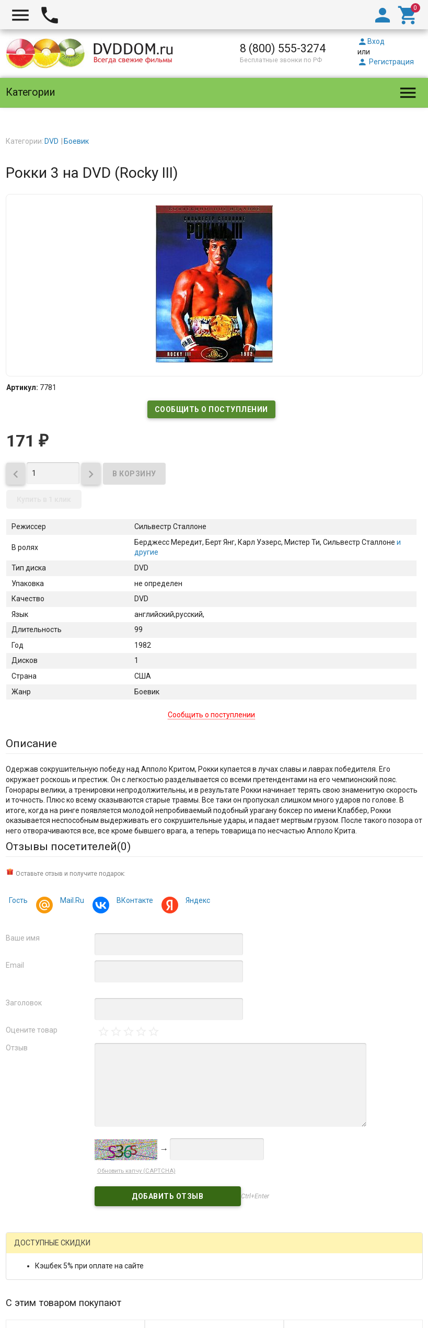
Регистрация (385, 62)
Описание (31, 743)
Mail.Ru (70, 901)
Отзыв (17, 1048)
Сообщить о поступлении (211, 409)
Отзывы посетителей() (68, 846)
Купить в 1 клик (44, 499)
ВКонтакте (133, 901)
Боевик (76, 141)
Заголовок (24, 1003)
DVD (51, 141)
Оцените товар (31, 1030)
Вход (371, 41)
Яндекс (196, 901)
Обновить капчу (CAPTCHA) (136, 1170)
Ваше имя (23, 938)
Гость (18, 900)
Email (15, 965)
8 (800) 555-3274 (283, 48)
